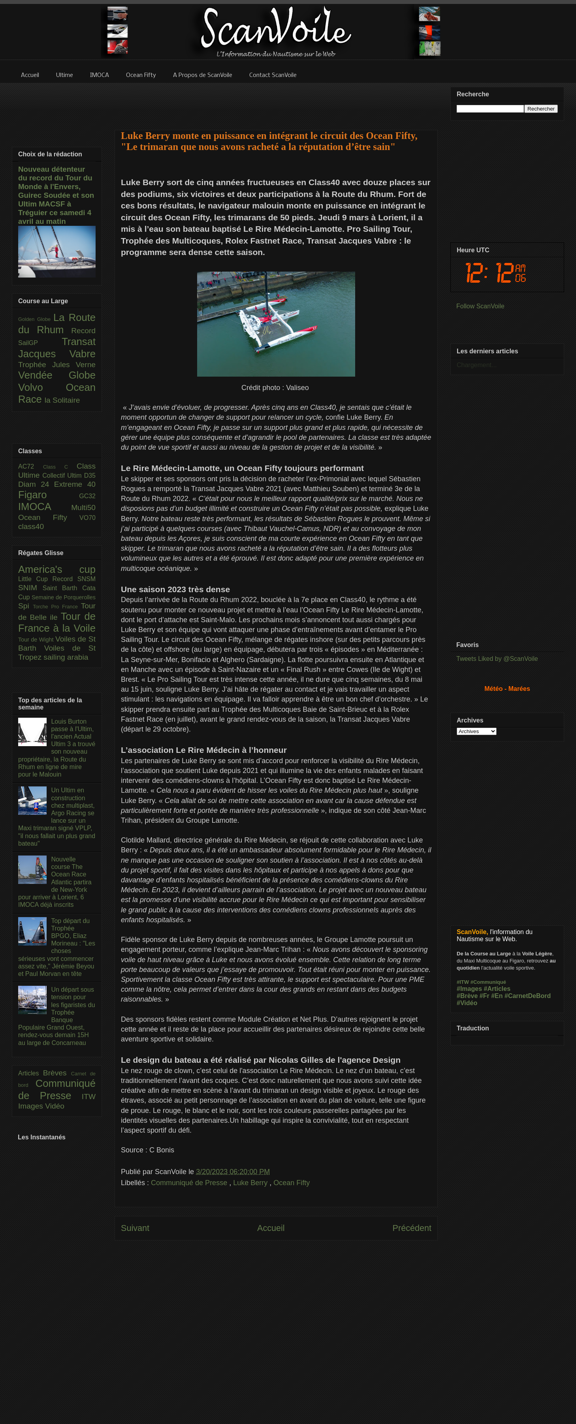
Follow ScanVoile (480, 306)
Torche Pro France (57, 607)
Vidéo (54, 1106)
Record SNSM (74, 579)
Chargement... (477, 365)
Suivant (135, 1228)
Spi (25, 606)
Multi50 (83, 507)
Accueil (271, 1228)
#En (497, 995)
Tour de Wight (36, 639)
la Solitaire (62, 400)
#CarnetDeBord (527, 995)
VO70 (87, 517)
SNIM (30, 587)
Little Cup (35, 579)
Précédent (412, 1228)
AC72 (30, 466)
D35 (90, 475)
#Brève (467, 995)
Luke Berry (251, 1183)
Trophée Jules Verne (57, 364)
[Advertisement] (276, 101)
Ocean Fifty (291, 1183)
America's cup (57, 569)
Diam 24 (36, 484)
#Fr (484, 995)
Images (31, 1106)
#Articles (497, 988)
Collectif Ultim (63, 475)
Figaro (48, 494)
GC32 (87, 496)
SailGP (40, 343)
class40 (31, 526)
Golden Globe (35, 319)
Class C (60, 467)
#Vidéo (467, 1003)
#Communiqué (488, 982)
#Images (469, 988)
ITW (89, 1096)
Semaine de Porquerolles (64, 597)
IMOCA (44, 506)
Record (83, 330)
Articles (30, 1073)
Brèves (57, 1073)
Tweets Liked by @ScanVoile (497, 658)
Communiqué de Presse (190, 1183)
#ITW (463, 982)
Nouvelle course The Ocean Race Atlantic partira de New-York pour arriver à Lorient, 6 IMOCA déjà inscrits (55, 882)
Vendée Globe (57, 375)
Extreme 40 (75, 484)
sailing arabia (65, 657)
